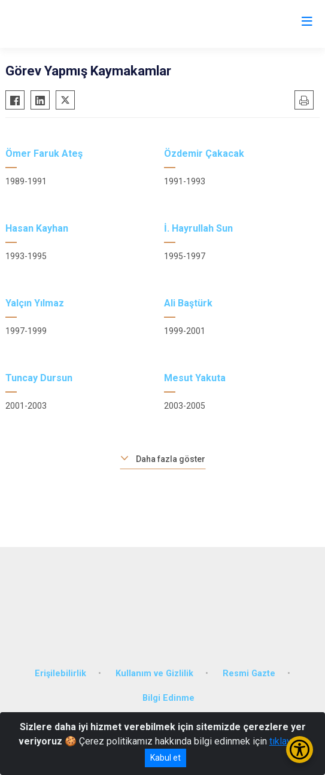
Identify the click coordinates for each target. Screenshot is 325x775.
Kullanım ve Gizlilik (154, 673)
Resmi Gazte (249, 673)
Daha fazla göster (170, 459)
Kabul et (165, 757)
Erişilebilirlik (60, 673)
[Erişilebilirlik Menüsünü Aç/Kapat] (299, 749)
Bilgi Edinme (168, 698)
